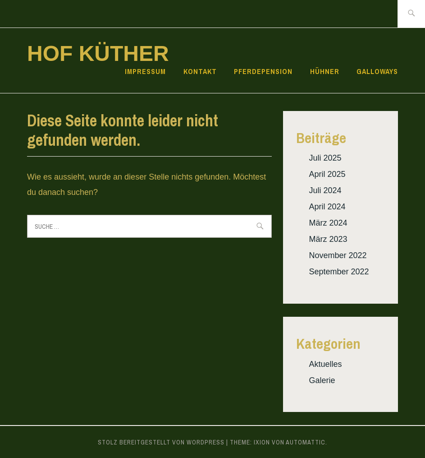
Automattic (305, 442)
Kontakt (200, 71)
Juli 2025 (325, 157)
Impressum (145, 71)
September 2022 (339, 271)
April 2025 (327, 174)
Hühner (324, 71)
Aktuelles (325, 364)
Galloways (377, 71)
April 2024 (327, 206)
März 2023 (328, 239)
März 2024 (328, 222)
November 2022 (337, 255)
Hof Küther (98, 53)
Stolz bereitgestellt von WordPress (161, 442)
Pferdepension (263, 71)
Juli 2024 (325, 190)
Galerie (322, 380)
